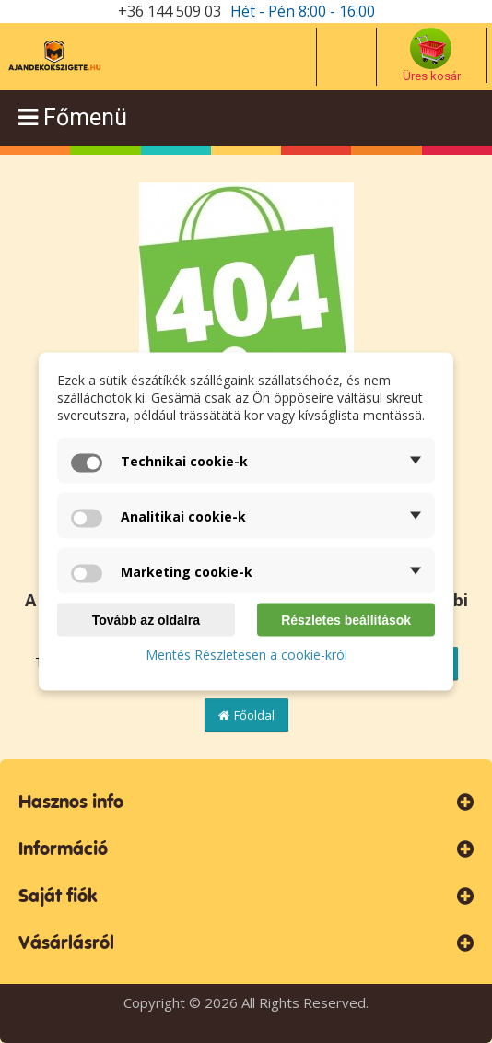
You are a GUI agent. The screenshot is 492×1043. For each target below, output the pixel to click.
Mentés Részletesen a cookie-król (246, 654)
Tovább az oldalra (146, 620)
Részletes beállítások (346, 620)
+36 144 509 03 (169, 11)
